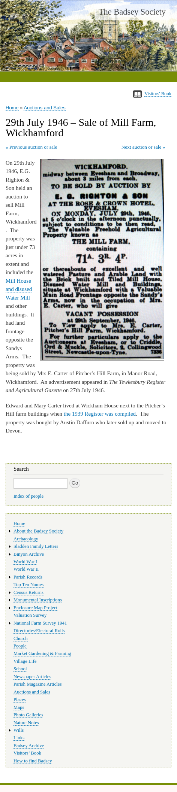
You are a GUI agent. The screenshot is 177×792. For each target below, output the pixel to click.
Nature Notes (26, 722)
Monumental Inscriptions (38, 600)
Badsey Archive (29, 745)
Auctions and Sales (44, 107)
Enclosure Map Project (35, 607)
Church (21, 638)
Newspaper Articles (32, 676)
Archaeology (26, 538)
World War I (25, 561)
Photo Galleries (28, 714)
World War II (26, 569)
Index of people (29, 496)
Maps (19, 707)
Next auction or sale (142, 147)
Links (19, 737)
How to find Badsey (33, 761)
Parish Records (28, 577)
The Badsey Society (132, 11)
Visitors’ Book (27, 753)
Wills (19, 730)
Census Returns (29, 592)
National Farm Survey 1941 (40, 623)
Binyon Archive (29, 554)
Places (20, 699)
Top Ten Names (29, 584)
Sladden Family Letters (36, 546)
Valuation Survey (30, 615)
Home (12, 107)
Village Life (25, 661)
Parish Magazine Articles (38, 684)
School (20, 668)
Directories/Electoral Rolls (39, 630)
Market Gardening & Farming (42, 653)
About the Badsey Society (38, 531)
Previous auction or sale (33, 147)
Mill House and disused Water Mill (19, 289)
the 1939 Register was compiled (100, 414)
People (20, 646)
